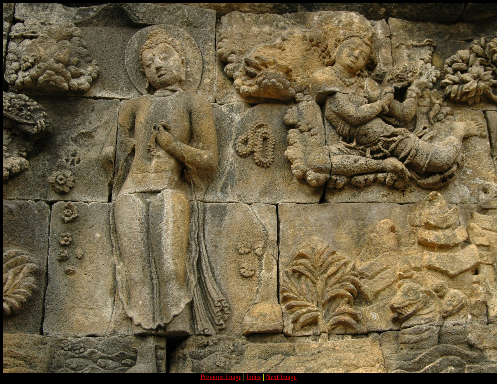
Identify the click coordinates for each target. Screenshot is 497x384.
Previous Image (221, 376)
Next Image (281, 376)
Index (253, 376)
